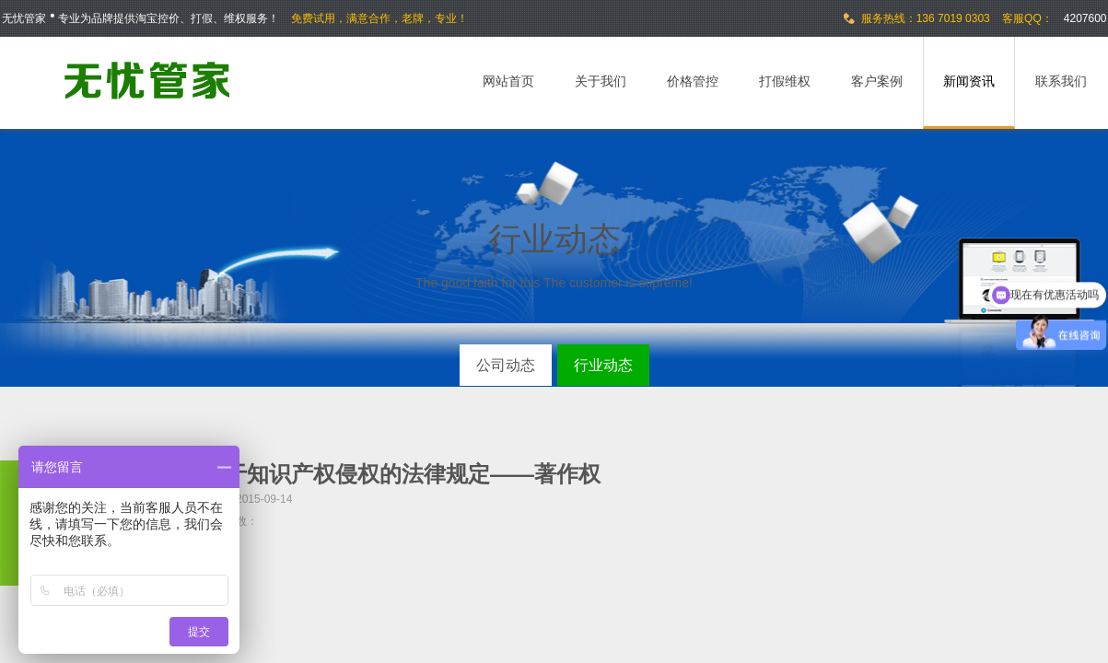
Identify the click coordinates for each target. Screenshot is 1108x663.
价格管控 (692, 81)
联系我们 (1061, 81)
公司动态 (505, 365)
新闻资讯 (969, 81)
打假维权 (785, 81)
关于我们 (600, 81)
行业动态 (603, 365)
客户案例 (877, 81)
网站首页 (508, 81)
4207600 (1085, 18)
